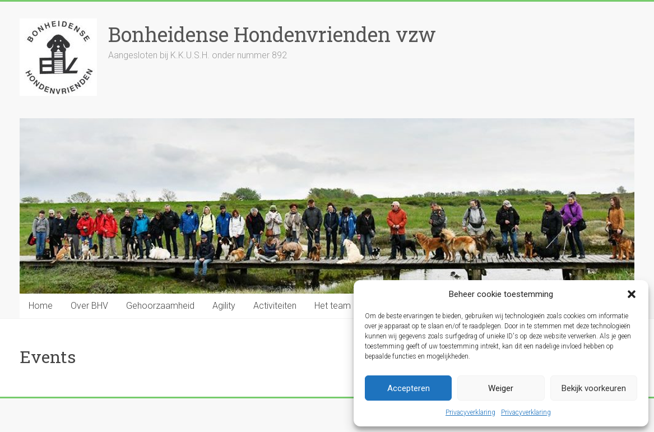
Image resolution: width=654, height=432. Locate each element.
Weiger (500, 388)
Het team (332, 305)
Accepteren (408, 388)
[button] (631, 294)
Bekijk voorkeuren (594, 388)
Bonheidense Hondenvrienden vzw (272, 34)
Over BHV (89, 305)
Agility (223, 305)
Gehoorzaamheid (160, 305)
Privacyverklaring (470, 412)
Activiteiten (274, 305)
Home (41, 305)
